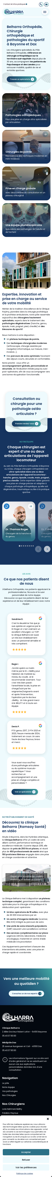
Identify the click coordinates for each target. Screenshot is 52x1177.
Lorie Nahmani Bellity (12, 1109)
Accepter (26, 1152)
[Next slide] (47, 562)
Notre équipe (8, 1087)
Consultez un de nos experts (24, 993)
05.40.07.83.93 (9, 1035)
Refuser (26, 1159)
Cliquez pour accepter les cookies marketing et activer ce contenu (26, 891)
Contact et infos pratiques (14, 4)
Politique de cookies (24, 1173)
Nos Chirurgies (9, 1095)
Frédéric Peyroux (10, 1113)
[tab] (19, 559)
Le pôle (5, 1083)
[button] (47, 1118)
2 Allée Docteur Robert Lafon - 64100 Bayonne (24, 1031)
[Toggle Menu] (44, 12)
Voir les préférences (26, 1167)
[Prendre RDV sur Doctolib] (6, 520)
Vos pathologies (10, 1091)
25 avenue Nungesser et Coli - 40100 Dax (22, 1046)
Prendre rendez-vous (24, 437)
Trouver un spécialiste (20, 79)
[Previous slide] (38, 562)
